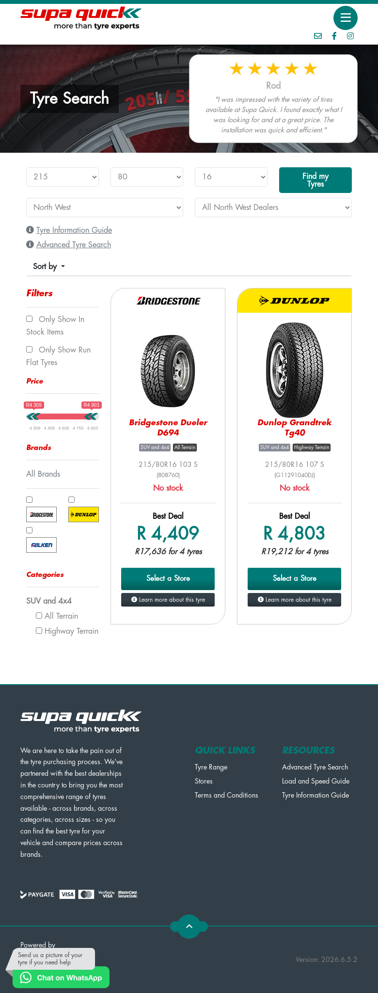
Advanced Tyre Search (315, 767)
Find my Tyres (315, 180)
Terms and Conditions (226, 795)
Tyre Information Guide (315, 795)
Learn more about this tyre (168, 600)
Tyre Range (211, 767)
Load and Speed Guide (315, 781)
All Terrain (57, 616)
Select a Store (168, 578)
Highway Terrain (67, 631)
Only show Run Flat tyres (58, 356)
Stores (204, 781)
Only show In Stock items (55, 326)
